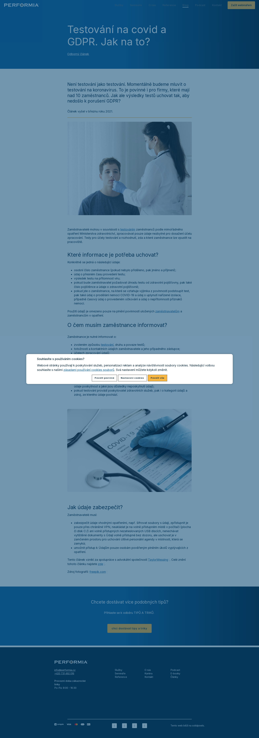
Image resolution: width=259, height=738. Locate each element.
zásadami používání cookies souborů (88, 370)
